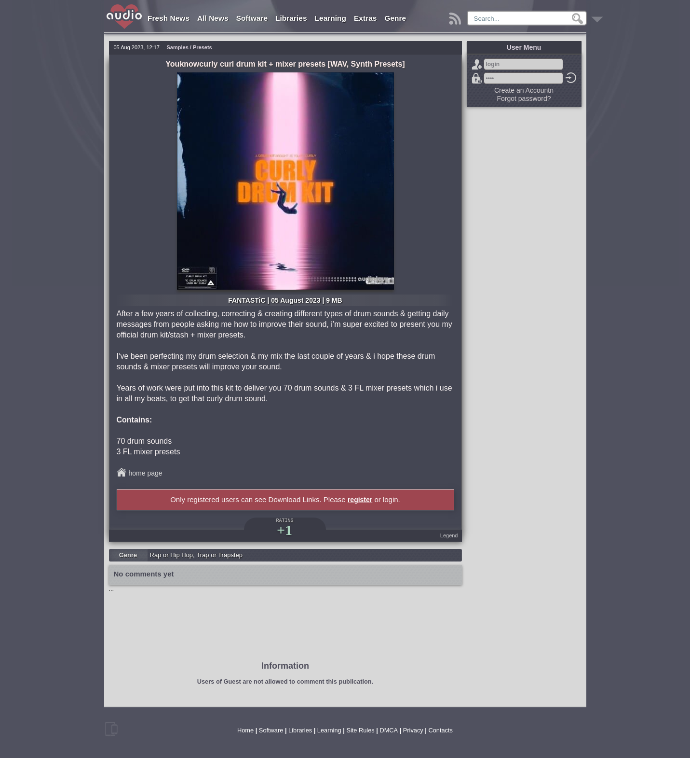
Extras (365, 18)
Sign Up (477, 64)
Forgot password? (477, 78)
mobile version (111, 729)
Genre (395, 18)
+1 (284, 530)
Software (252, 18)
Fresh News (168, 18)
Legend (449, 535)
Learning (330, 18)
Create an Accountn (524, 90)
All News (213, 18)
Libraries (291, 18)
